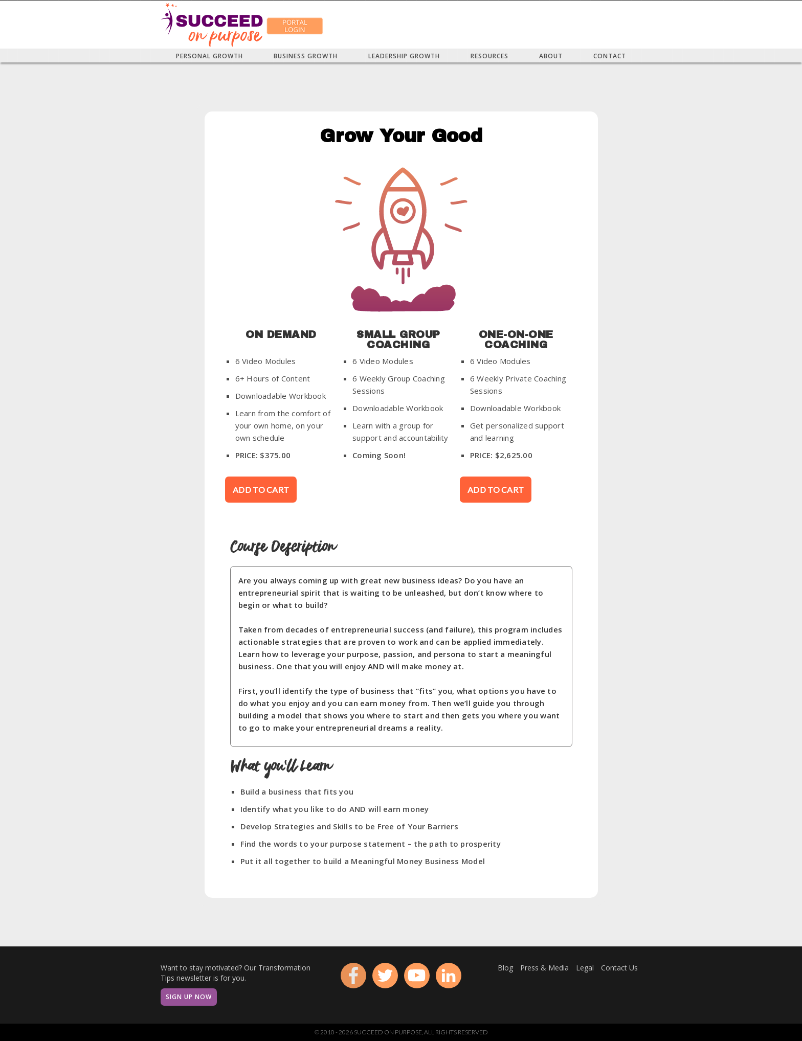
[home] (212, 24)
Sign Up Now (189, 996)
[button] (209, 55)
